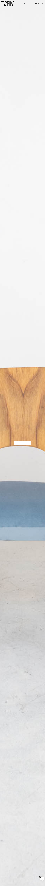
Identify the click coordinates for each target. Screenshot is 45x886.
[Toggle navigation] (24, 3)
